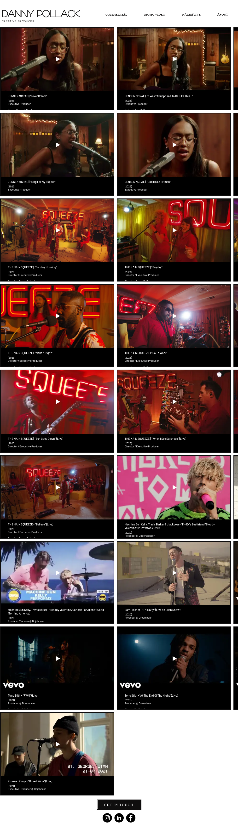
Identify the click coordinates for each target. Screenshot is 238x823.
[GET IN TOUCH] (119, 804)
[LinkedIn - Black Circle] (119, 818)
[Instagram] (107, 818)
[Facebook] (130, 818)
